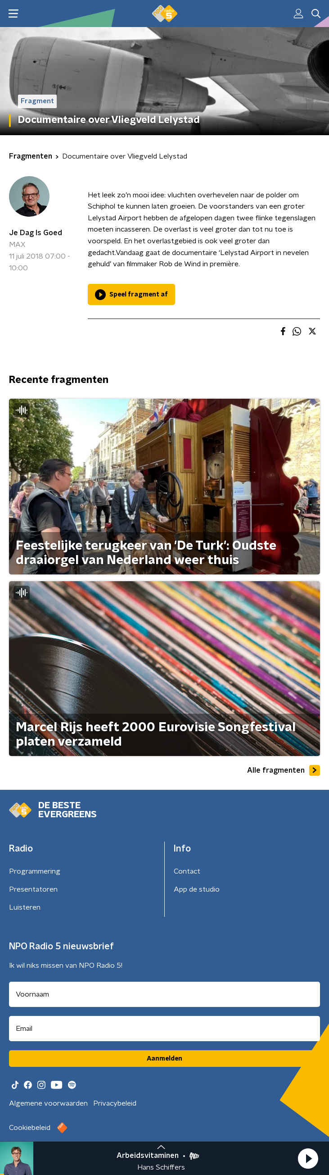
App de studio (197, 889)
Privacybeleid (114, 1103)
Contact (187, 871)
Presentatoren (33, 889)
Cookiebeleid (29, 1127)
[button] (307, 1158)
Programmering (34, 871)
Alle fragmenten (283, 770)
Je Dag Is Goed (35, 233)
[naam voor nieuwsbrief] (164, 994)
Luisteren (25, 907)
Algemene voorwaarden (48, 1103)
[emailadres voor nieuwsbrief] (164, 1028)
